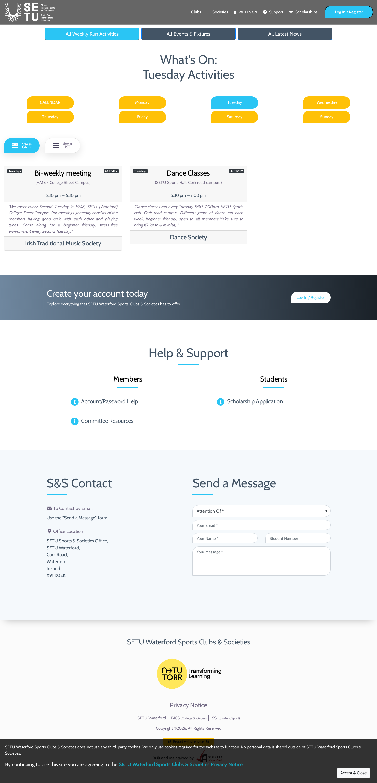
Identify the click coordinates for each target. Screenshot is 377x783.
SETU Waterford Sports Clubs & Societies (188, 641)
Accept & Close (353, 772)
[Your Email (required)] (261, 525)
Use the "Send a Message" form (77, 518)
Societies (217, 11)
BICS (189, 718)
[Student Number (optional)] (298, 538)
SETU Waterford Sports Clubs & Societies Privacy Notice (181, 764)
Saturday (234, 116)
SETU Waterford (151, 718)
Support (273, 11)
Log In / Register (349, 11)
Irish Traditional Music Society (63, 243)
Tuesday (234, 102)
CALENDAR (50, 102)
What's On (245, 12)
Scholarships (303, 11)
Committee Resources (107, 420)
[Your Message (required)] (261, 561)
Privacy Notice (188, 705)
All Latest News (285, 34)
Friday (142, 116)
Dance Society (188, 237)
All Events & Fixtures (188, 34)
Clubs (193, 11)
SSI (226, 718)
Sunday (326, 116)
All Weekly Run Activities (92, 34)
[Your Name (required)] (225, 538)
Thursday (50, 116)
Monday (142, 102)
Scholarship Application (255, 401)
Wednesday (327, 102)
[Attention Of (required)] (261, 511)
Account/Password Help (109, 401)
